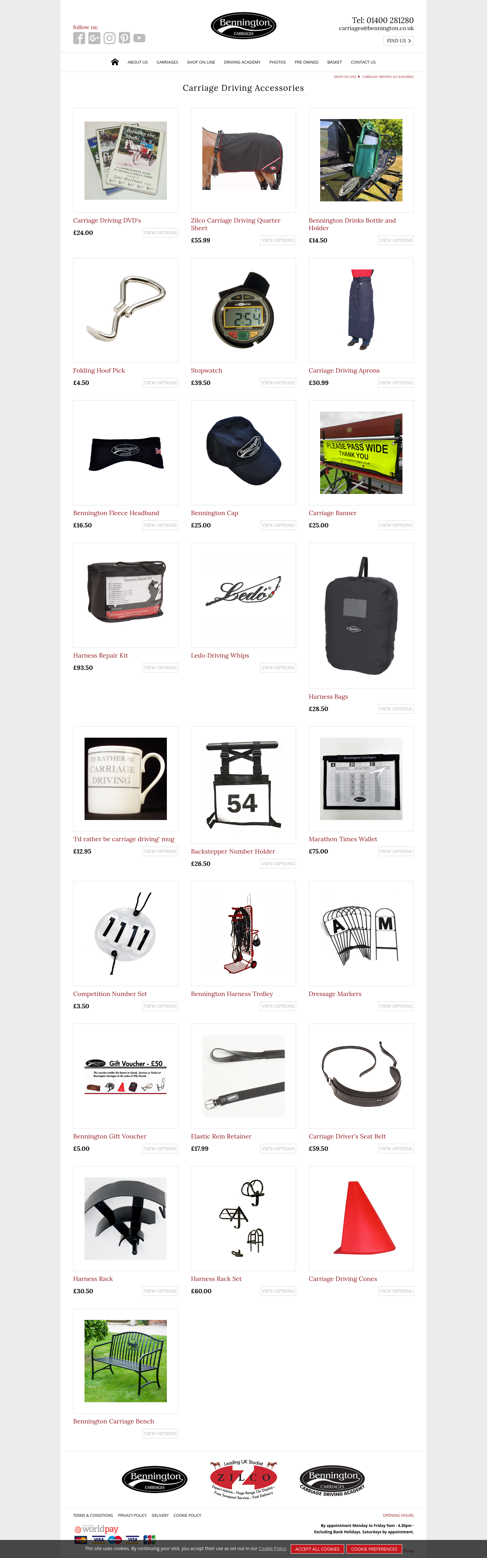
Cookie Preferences (374, 1549)
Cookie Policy (187, 1515)
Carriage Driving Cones (343, 1279)
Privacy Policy (132, 1515)
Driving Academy (242, 62)
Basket (334, 62)
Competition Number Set (110, 994)
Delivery (160, 1515)
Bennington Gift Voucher (110, 1136)
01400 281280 (390, 20)
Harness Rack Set (216, 1279)
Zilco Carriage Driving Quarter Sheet (236, 224)
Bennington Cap (214, 513)
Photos (277, 62)
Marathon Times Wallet (343, 839)
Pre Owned (307, 62)
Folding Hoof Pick (99, 370)
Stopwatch (206, 370)
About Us (138, 62)
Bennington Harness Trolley (232, 994)
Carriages (167, 62)
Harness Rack (93, 1279)
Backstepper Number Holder (233, 851)
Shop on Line (201, 62)
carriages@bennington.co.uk (376, 28)
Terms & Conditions (93, 1515)
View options (160, 233)
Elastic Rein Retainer (221, 1136)
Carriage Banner (333, 513)
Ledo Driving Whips (220, 655)
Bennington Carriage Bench (113, 1421)
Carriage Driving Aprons (344, 370)
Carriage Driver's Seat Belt (347, 1136)
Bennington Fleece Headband (116, 513)
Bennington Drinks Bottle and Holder (352, 224)
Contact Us (363, 62)
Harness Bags (328, 696)
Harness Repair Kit (100, 655)
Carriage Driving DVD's (107, 220)
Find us (399, 41)
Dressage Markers (335, 994)
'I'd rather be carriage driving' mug (123, 839)
